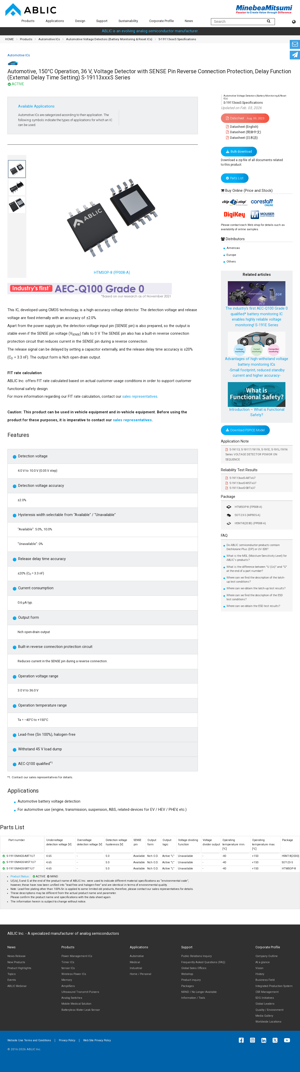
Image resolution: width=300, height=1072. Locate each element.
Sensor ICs (68, 968)
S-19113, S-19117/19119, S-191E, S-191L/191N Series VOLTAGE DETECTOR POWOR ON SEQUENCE (256, 454)
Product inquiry (191, 980)
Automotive (137, 956)
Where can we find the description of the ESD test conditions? (255, 597)
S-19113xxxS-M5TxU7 (241, 483)
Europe (231, 255)
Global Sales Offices (193, 968)
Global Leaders (264, 1003)
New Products (16, 962)
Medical (135, 962)
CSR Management (266, 992)
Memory (66, 980)
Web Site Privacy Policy (97, 1040)
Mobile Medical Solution (76, 1003)
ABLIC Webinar (17, 986)
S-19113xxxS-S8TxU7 (240, 488)
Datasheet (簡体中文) (243, 132)
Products (28, 21)
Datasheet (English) (242, 127)
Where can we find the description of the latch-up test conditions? (256, 579)
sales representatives (139, 396)
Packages (187, 986)
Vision (259, 968)
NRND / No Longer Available (199, 992)
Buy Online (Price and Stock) (249, 190)
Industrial (136, 968)
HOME (9, 39)
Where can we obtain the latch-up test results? (256, 588)
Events (11, 980)
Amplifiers (68, 986)
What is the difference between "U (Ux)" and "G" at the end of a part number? (257, 569)
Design (80, 21)
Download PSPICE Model (245, 430)
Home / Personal (140, 974)
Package (228, 497)
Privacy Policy (67, 1040)
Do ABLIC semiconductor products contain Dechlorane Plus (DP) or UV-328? (253, 547)
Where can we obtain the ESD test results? (253, 606)
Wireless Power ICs (73, 974)
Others (231, 261)
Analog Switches (71, 998)
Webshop (187, 974)
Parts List (234, 178)
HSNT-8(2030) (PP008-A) (246, 523)
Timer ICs (67, 962)
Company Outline (266, 956)
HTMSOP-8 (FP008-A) (244, 507)
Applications (55, 21)
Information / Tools (193, 998)
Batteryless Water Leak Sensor (80, 1010)
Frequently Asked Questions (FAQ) (203, 962)
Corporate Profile (161, 21)
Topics (11, 974)
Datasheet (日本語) (242, 138)
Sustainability (128, 21)
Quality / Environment (269, 1010)
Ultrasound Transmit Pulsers (80, 992)
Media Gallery (264, 1015)
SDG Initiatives (264, 998)
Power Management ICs (76, 956)
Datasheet (245, 118)
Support (102, 21)
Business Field (265, 980)
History (259, 974)
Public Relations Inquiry (196, 956)
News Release (16, 956)
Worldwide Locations (268, 1021)
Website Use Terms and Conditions (29, 1040)
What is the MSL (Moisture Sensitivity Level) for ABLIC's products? (257, 558)
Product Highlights (19, 968)
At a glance (262, 962)
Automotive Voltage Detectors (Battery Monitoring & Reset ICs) (109, 39)
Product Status (19, 876)
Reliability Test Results (239, 470)
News (189, 21)
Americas (233, 248)
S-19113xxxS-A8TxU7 (241, 478)
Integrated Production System (274, 986)
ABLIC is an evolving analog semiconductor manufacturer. (150, 31)
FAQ (224, 535)
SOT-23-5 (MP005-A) (243, 515)
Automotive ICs (49, 39)
